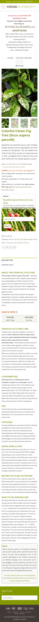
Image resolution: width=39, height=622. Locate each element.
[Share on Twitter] (7, 247)
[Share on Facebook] (3, 247)
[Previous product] (21, 61)
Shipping (15, 612)
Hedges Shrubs (24, 58)
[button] (3, 7)
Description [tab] (7, 260)
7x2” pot (7, 243)
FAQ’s (22, 612)
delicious (20, 243)
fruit (24, 243)
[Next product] (17, 61)
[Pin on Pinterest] (14, 247)
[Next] (36, 124)
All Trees (11, 239)
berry (12, 243)
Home (10, 58)
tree (28, 243)
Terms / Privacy (19, 613)
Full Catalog (24, 239)
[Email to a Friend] (11, 247)
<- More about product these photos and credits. (13, 167)
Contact (28, 612)
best (15, 243)
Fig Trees (17, 239)
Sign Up (6, 196)
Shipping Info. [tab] (8, 265)
